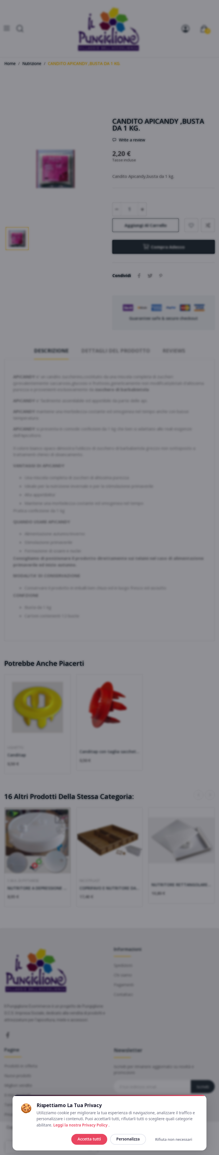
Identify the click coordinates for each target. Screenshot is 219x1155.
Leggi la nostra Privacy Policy (81, 1125)
